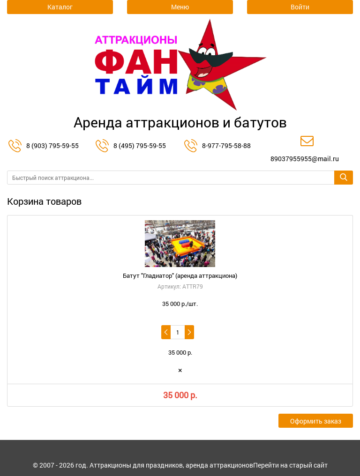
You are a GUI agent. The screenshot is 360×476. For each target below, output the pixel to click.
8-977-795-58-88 (226, 145)
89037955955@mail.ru (304, 158)
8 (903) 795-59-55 (52, 145)
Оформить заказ (315, 420)
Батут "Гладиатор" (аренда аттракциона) (180, 275)
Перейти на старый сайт (290, 465)
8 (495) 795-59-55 (139, 145)
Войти (300, 6)
